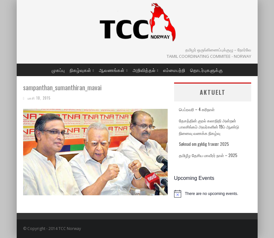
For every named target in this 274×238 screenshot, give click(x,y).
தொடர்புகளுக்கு (206, 69)
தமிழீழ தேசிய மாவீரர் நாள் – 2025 (208, 155)
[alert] (212, 194)
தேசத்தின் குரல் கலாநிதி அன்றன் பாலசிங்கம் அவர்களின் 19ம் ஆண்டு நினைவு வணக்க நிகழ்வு (209, 126)
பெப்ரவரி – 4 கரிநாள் (197, 109)
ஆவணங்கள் (112, 69)
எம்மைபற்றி (174, 69)
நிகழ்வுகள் (80, 69)
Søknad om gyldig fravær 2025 (204, 144)
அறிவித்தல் (144, 69)
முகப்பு (58, 69)
